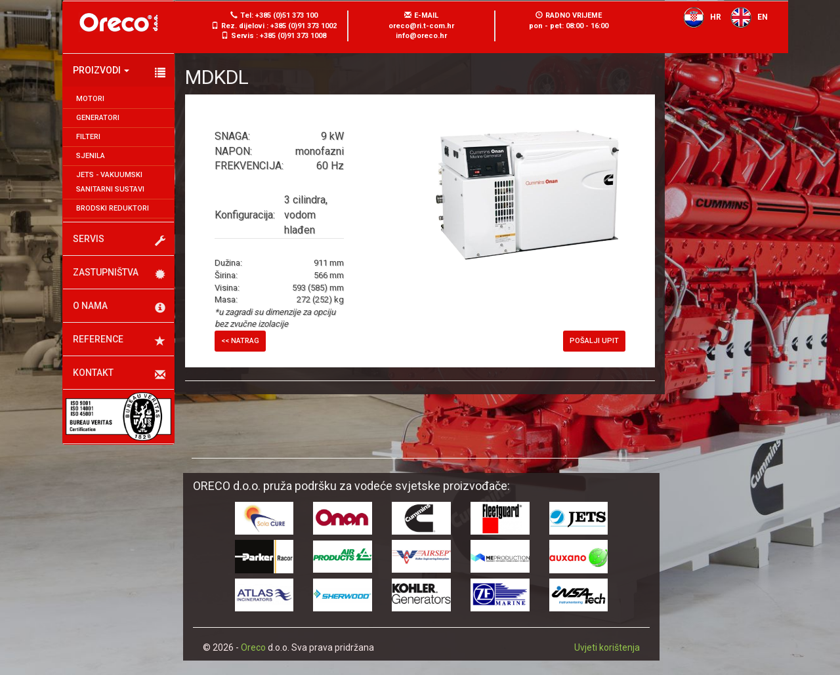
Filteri (88, 137)
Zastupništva (119, 273)
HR (699, 17)
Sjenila (90, 156)
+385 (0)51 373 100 (286, 15)
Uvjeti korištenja (607, 647)
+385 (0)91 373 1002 (303, 26)
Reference (119, 340)
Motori (90, 98)
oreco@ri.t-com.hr (421, 26)
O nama (119, 307)
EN (746, 17)
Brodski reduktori (112, 208)
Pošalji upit (594, 341)
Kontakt (119, 373)
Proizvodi (119, 71)
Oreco (253, 647)
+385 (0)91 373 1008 (293, 35)
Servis (119, 240)
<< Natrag (240, 341)
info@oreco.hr (421, 35)
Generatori (97, 117)
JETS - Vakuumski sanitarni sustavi (110, 182)
